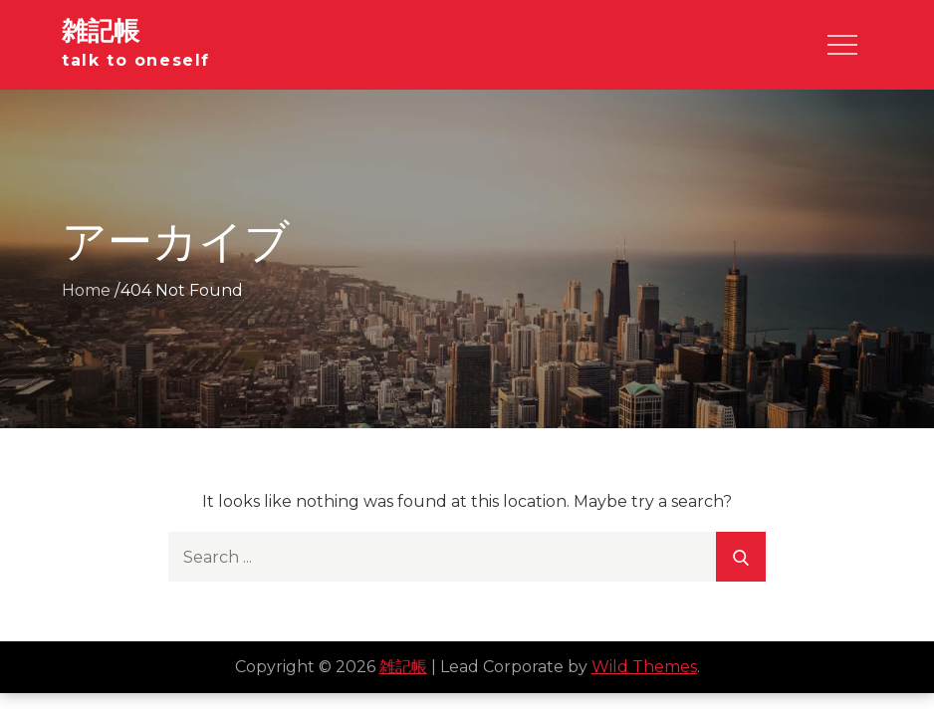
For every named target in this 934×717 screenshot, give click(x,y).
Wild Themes (644, 666)
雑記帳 (100, 31)
